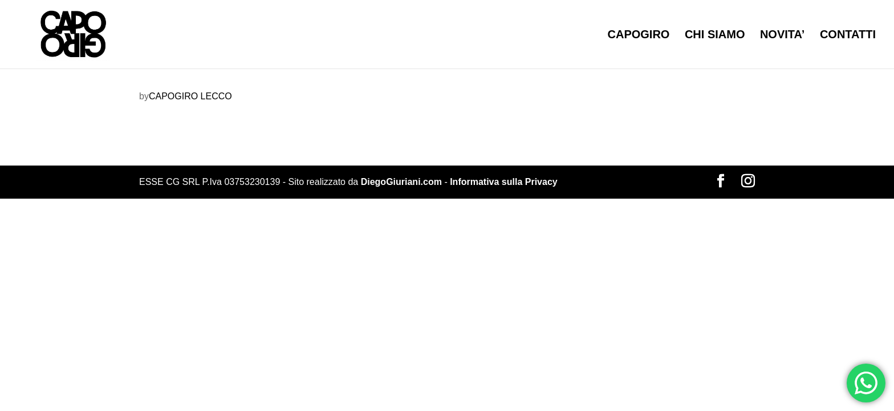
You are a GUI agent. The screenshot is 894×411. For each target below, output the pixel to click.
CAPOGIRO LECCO (190, 96)
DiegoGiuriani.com (401, 182)
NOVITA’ (782, 35)
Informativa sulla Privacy (504, 182)
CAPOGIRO (639, 35)
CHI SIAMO (715, 35)
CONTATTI (848, 35)
